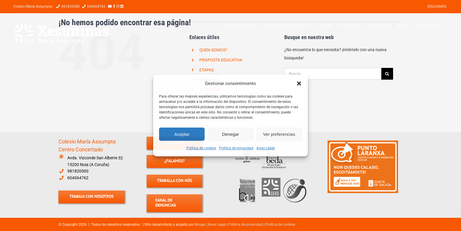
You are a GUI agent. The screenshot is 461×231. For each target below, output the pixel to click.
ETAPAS (206, 70)
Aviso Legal (265, 148)
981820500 (77, 171)
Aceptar (182, 134)
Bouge (200, 224)
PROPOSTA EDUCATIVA (220, 60)
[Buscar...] (332, 74)
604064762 (77, 177)
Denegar (230, 134)
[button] (299, 83)
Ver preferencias (279, 134)
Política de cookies (201, 148)
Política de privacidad (236, 148)
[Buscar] (387, 74)
